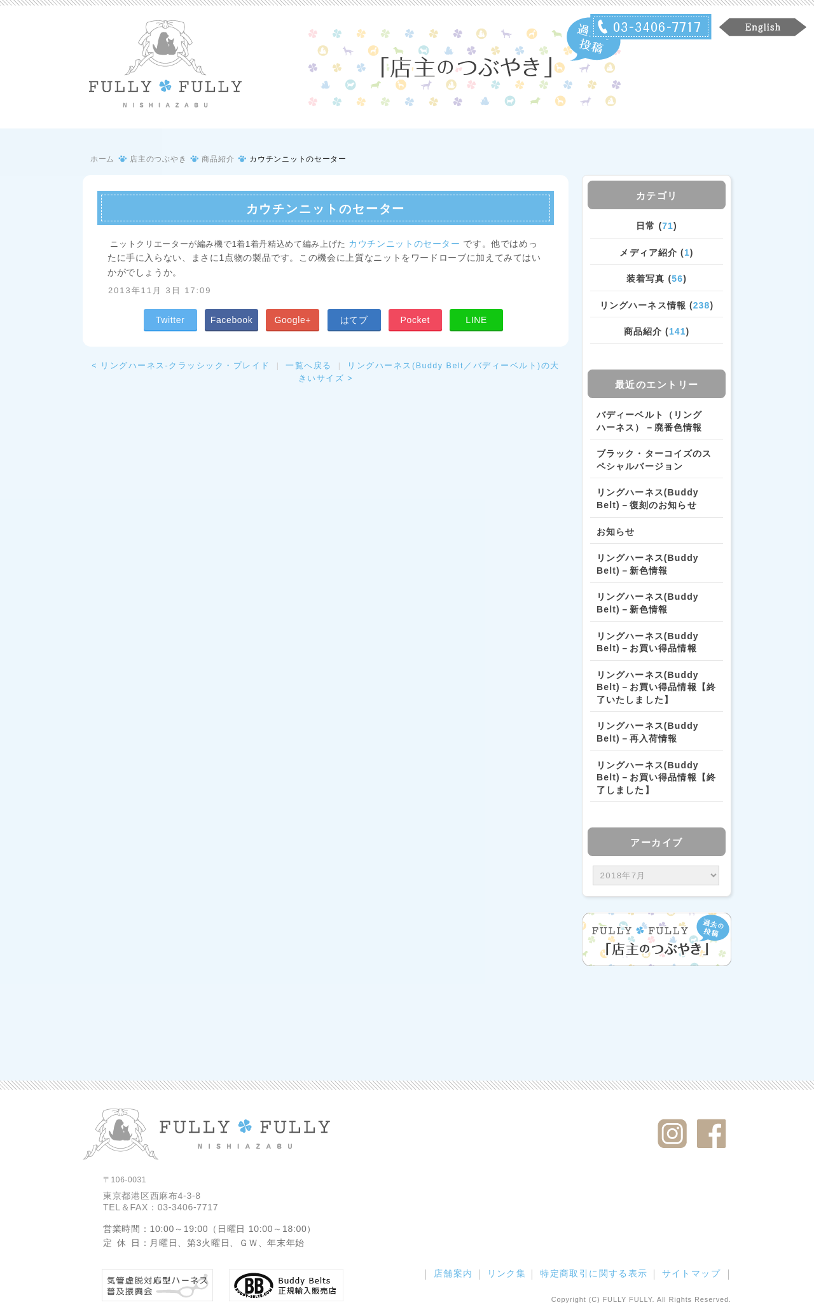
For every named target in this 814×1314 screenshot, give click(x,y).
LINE (476, 320)
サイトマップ (691, 1273)
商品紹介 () (657, 331)
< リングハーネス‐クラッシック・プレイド (181, 365)
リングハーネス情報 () (657, 305)
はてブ (354, 320)
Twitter (170, 320)
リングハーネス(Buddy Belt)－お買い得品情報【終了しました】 (656, 777)
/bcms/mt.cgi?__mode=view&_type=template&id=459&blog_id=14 (656, 876)
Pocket (415, 320)
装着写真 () (656, 278)
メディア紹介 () (656, 252)
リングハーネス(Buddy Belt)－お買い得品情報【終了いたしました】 (656, 687)
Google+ (292, 320)
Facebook (231, 320)
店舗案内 (453, 1273)
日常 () (656, 226)
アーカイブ (656, 842)
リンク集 (507, 1273)
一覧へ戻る (309, 365)
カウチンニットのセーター (404, 244)
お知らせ (616, 532)
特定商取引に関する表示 (593, 1273)
